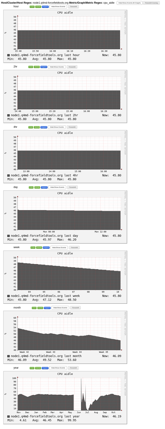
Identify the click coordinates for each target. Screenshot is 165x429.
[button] (130, 3)
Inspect (45, 7)
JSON (38, 7)
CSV (32, 7)
